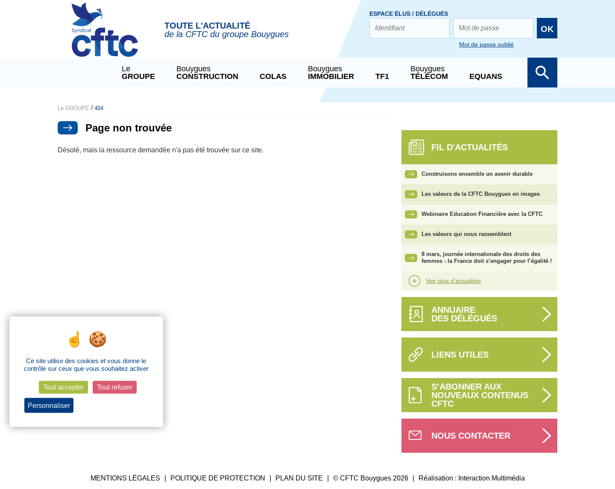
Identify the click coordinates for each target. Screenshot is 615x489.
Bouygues (207, 72)
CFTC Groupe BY (104, 35)
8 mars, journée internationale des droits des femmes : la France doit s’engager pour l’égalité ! (487, 258)
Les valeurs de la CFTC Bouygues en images (481, 194)
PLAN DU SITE (299, 478)
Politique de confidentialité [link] (113, 405)
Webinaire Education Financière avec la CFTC (482, 214)
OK (547, 29)
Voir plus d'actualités (453, 280)
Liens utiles (460, 354)
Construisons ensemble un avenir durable (477, 174)
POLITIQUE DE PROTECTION (217, 478)
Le (138, 72)
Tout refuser (114, 387)
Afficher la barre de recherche (542, 72)
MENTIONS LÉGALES (125, 478)
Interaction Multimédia (491, 478)
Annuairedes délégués (464, 314)
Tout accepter (63, 387)
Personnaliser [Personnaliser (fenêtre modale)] (49, 405)
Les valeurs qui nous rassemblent (466, 234)
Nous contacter (470, 435)
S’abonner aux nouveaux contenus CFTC (479, 395)
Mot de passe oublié (486, 44)
